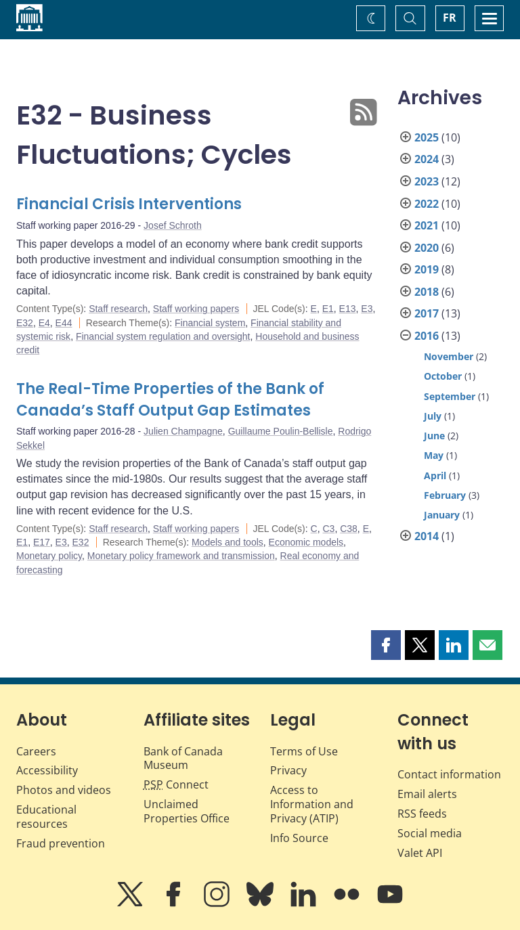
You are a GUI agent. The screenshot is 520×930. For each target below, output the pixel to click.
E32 (24, 322)
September (449, 396)
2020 (426, 247)
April (435, 475)
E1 (328, 308)
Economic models (306, 542)
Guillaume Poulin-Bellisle (280, 431)
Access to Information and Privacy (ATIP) (311, 804)
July (432, 415)
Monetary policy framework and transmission (181, 555)
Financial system (210, 322)
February (445, 495)
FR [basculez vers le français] (449, 17)
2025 (426, 137)
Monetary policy (49, 555)
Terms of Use (304, 751)
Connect (176, 784)
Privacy (288, 770)
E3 (366, 308)
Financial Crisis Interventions (129, 204)
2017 (426, 313)
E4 (44, 322)
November (448, 356)
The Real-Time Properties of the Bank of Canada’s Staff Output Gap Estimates (170, 399)
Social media (429, 833)
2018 (426, 291)
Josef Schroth (173, 225)
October (443, 376)
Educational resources (46, 816)
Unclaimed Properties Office (187, 811)
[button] (386, 645)
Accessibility (47, 770)
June (434, 435)
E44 (64, 322)
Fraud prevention (60, 843)
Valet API (419, 852)
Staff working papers (196, 308)
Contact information (449, 774)
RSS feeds (422, 813)
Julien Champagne (183, 431)
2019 (426, 269)
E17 (41, 542)
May (433, 455)
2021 (426, 225)
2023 (426, 181)
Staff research (118, 308)
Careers (36, 751)
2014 (426, 536)
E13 (347, 308)
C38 (349, 528)
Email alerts (427, 794)
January (442, 514)
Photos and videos (63, 789)
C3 (328, 528)
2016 (426, 335)
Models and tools (227, 542)
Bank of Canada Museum (183, 758)
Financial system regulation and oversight (163, 336)
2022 (426, 203)
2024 (426, 159)
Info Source (299, 838)
